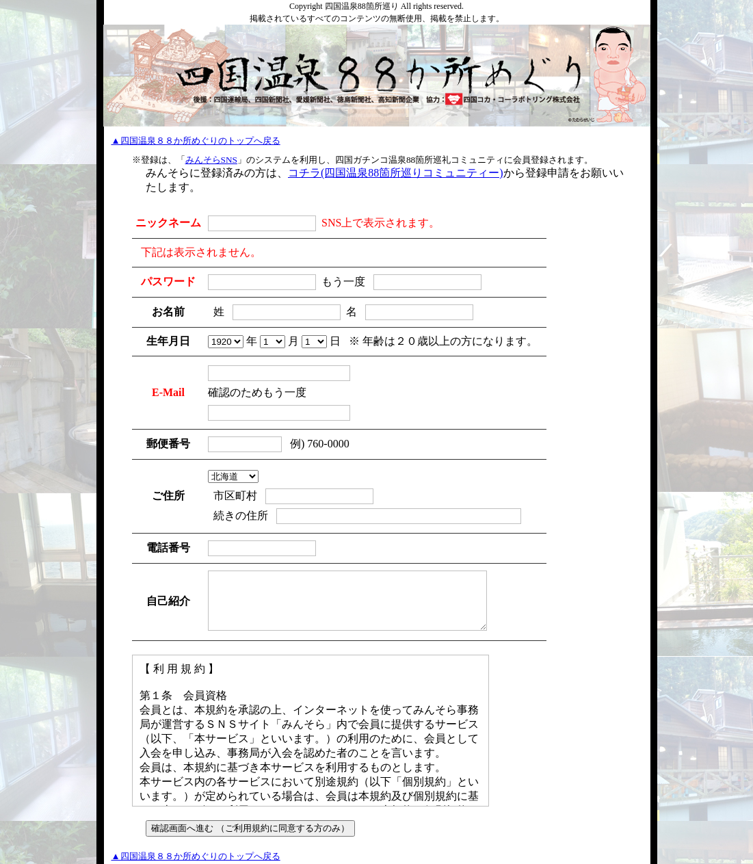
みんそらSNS (211, 160)
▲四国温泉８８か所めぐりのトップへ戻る (195, 140)
